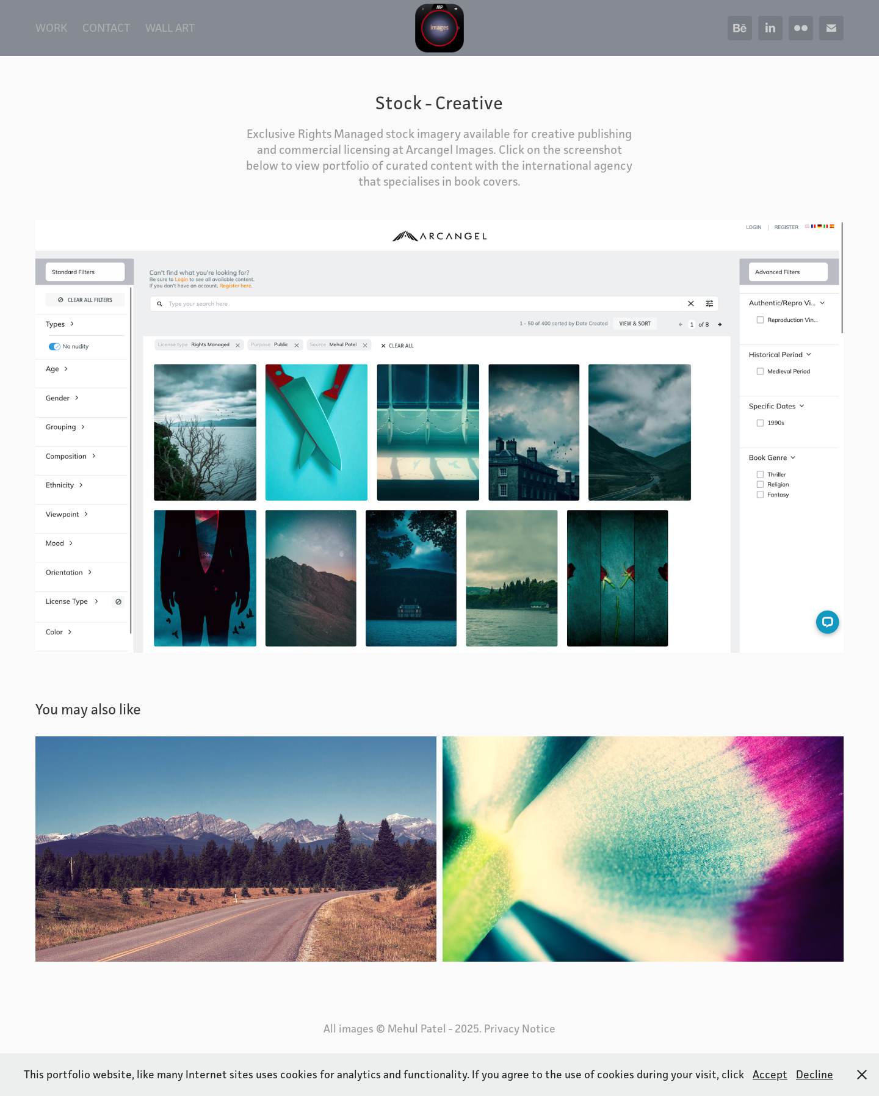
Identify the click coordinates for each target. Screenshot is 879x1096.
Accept (770, 1074)
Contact (106, 27)
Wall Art (170, 27)
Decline (814, 1074)
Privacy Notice (519, 1029)
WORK (51, 27)
